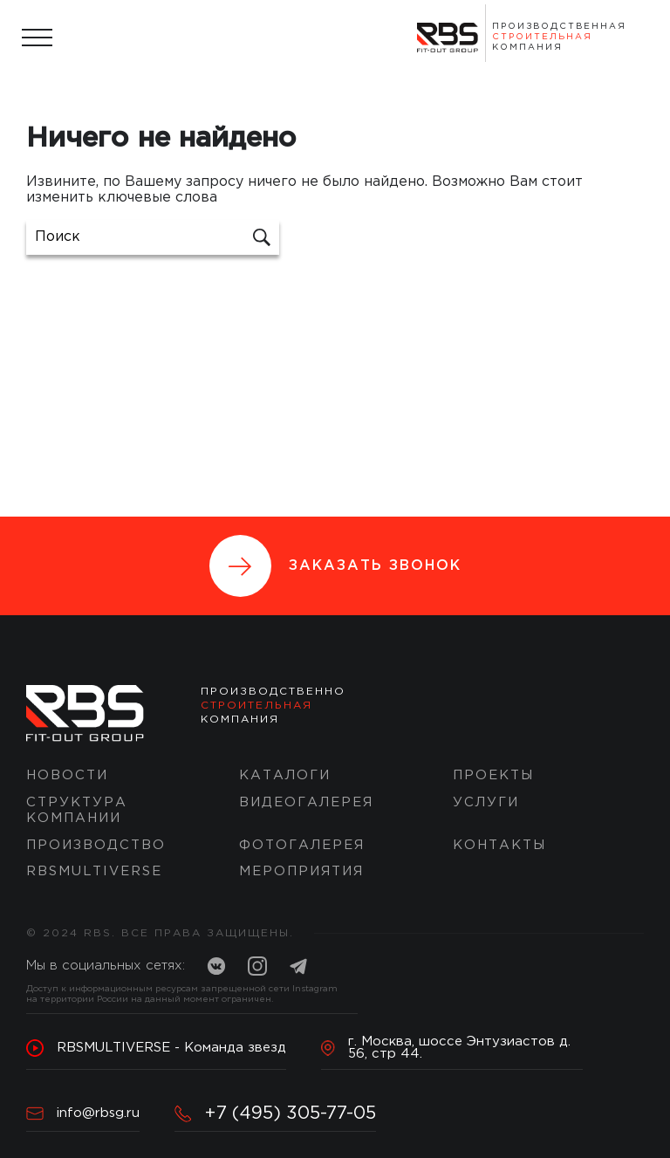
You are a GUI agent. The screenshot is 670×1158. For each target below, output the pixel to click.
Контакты (499, 845)
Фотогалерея (302, 845)
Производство (96, 845)
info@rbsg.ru (83, 1113)
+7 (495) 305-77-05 (275, 1113)
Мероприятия (301, 871)
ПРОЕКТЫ (493, 775)
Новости (67, 775)
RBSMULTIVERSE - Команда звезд (156, 1048)
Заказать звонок (335, 566)
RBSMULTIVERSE (94, 871)
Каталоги (285, 775)
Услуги (486, 802)
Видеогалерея (306, 802)
